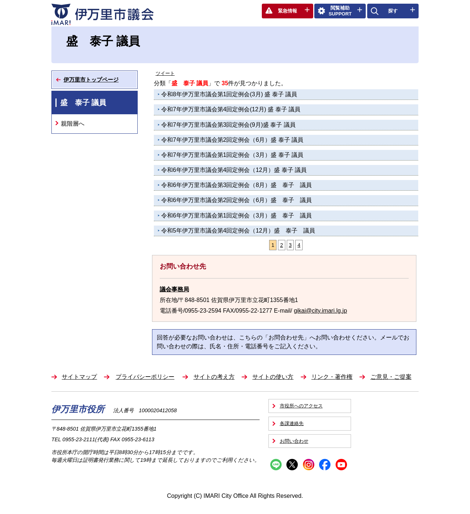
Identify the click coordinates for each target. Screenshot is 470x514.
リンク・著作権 (331, 377)
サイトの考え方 (214, 377)
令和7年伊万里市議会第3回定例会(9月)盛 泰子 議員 (228, 125)
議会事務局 (174, 289)
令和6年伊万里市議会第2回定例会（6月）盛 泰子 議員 (236, 200)
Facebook (324, 464)
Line (276, 464)
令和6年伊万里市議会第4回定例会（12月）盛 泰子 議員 (234, 170)
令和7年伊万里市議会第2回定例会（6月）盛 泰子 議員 (232, 140)
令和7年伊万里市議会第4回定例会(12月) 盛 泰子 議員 (231, 109)
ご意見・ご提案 (391, 377)
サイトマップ (79, 377)
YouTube (341, 464)
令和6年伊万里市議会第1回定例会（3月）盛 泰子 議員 (236, 215)
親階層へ (72, 124)
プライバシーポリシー (145, 377)
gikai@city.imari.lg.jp (320, 311)
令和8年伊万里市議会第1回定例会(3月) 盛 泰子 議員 (229, 94)
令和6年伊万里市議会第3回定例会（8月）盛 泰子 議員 (236, 185)
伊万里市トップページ (91, 79)
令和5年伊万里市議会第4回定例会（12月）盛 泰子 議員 (238, 230)
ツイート (165, 73)
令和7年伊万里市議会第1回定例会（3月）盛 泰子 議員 (232, 155)
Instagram (308, 464)
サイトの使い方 (272, 377)
